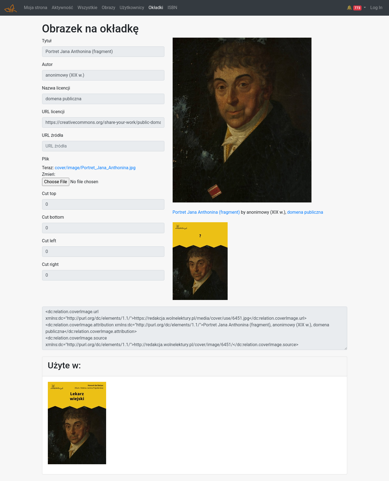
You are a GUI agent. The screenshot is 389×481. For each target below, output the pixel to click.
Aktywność (62, 7)
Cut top (49, 193)
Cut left (49, 240)
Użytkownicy (132, 7)
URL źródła (52, 135)
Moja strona (35, 7)
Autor (47, 64)
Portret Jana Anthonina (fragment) (206, 212)
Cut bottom (53, 217)
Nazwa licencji (56, 88)
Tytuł (47, 40)
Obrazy (108, 7)
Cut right (50, 264)
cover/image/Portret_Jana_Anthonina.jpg (95, 167)
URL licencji (53, 111)
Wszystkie (87, 7)
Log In (376, 7)
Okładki (155, 7)
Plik (45, 159)
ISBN (172, 7)
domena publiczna (305, 212)
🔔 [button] (355, 7)
